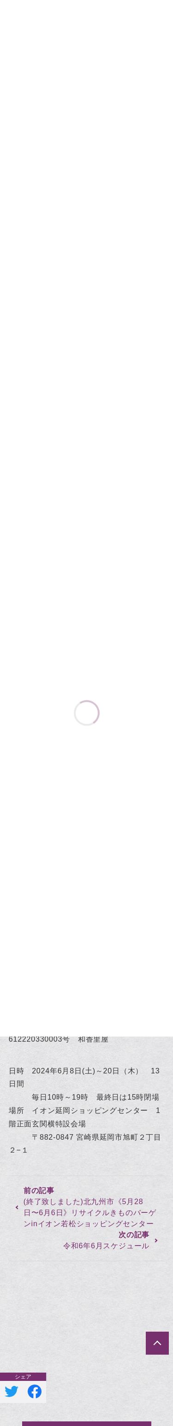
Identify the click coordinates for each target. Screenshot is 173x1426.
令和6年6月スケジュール (106, 1246)
